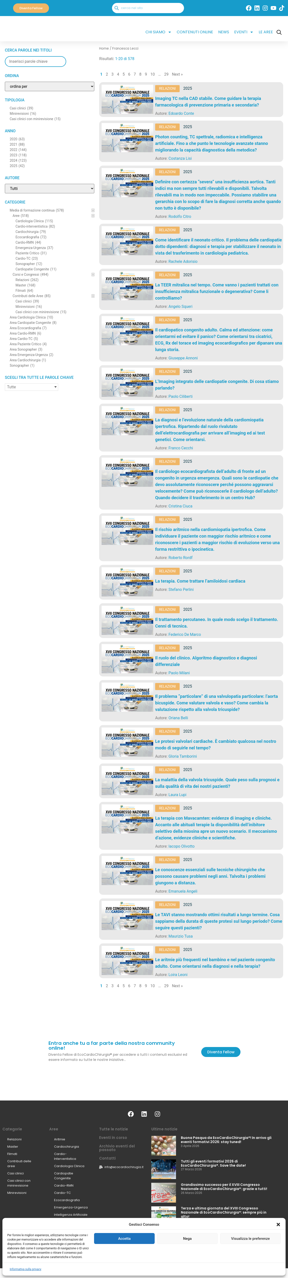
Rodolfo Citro (179, 216)
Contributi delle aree (19, 1163)
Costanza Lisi (180, 158)
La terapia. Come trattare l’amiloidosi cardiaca (200, 581)
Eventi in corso (113, 1137)
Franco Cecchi (180, 448)
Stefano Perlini (181, 589)
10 (153, 74)
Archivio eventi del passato (117, 1148)
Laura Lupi (177, 794)
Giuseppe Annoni (183, 358)
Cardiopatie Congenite (63, 1175)
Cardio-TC (62, 1192)
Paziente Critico (66, 1222)
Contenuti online (195, 32)
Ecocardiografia (67, 1200)
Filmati (12, 1154)
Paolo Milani (179, 673)
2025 (187, 88)
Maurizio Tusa (180, 936)
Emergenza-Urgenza (71, 1207)
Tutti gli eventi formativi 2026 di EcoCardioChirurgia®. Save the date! (213, 1163)
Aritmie (59, 1139)
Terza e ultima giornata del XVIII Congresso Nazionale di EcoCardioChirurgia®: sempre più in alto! (223, 1212)
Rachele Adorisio (183, 261)
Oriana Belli (178, 718)
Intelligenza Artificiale (71, 1214)
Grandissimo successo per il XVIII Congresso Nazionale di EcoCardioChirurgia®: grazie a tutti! (224, 1186)
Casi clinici (15, 1173)
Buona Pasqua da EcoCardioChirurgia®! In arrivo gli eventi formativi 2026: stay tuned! (226, 1139)
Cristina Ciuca (180, 506)
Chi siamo (158, 32)
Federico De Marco (184, 634)
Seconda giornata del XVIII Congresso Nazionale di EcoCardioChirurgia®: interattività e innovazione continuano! (226, 1235)
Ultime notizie (164, 1129)
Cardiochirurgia (66, 1146)
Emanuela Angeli (182, 891)
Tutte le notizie (113, 1129)
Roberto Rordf (180, 557)
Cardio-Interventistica (65, 1156)
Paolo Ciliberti (180, 396)
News (223, 32)
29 (166, 74)
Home (104, 48)
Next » (177, 74)
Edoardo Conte (181, 113)
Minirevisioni (16, 1192)
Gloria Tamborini (182, 756)
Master (12, 1146)
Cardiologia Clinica (69, 1166)
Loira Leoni (177, 974)
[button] (278, 1272)
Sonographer (64, 1229)
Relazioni (167, 88)
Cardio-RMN (63, 1185)
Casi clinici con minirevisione (19, 1183)
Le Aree (266, 32)
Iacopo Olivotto (181, 846)
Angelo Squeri (180, 306)
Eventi (244, 32)
